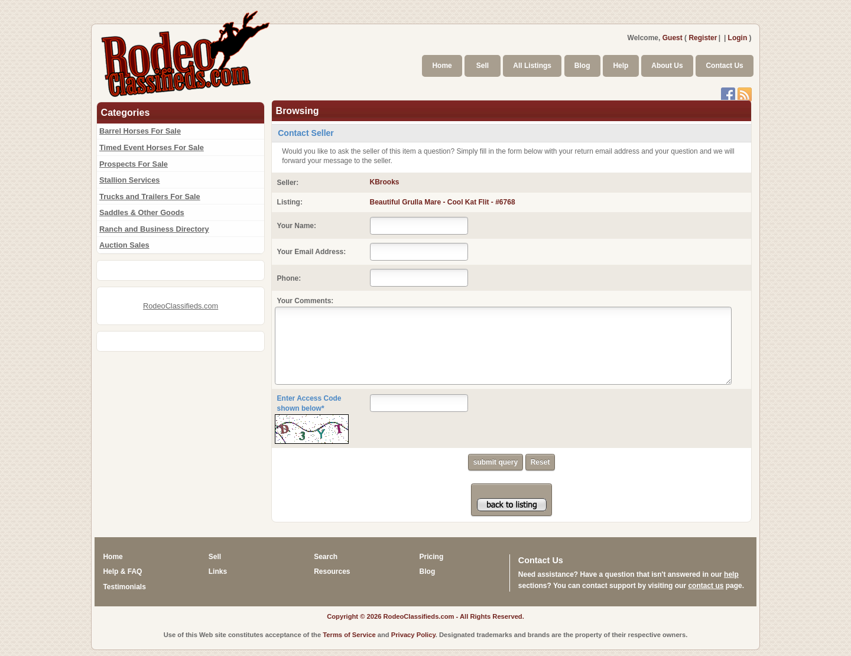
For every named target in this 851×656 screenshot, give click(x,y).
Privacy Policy (413, 634)
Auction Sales (124, 245)
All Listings (532, 65)
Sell (482, 65)
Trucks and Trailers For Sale (149, 196)
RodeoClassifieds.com (180, 305)
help (731, 574)
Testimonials (124, 587)
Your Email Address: (311, 252)
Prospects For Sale (133, 164)
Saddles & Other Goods (141, 212)
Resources (332, 571)
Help (620, 65)
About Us (667, 65)
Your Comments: (305, 301)
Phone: (289, 278)
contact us (705, 586)
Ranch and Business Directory (154, 229)
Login (738, 38)
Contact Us (724, 65)
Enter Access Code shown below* (309, 403)
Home (442, 65)
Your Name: (296, 226)
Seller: (288, 182)
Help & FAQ (122, 571)
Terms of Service (349, 634)
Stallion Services (129, 180)
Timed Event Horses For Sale (151, 147)
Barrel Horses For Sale (140, 130)
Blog (582, 65)
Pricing (432, 557)
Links (218, 571)
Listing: (290, 202)
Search (325, 557)
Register (702, 38)
